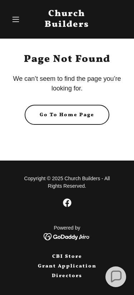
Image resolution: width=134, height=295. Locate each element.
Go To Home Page (67, 115)
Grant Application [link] (67, 266)
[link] (67, 25)
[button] (17, 19)
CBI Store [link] (67, 256)
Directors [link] (67, 275)
